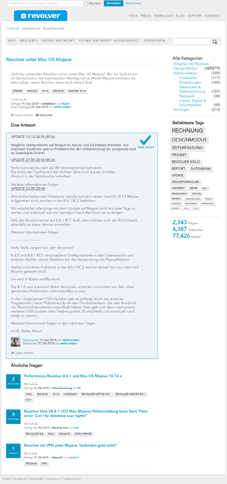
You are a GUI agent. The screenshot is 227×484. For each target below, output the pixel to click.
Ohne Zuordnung (62, 388)
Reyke (65, 104)
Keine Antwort (58, 40)
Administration (186, 73)
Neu (12, 40)
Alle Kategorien (187, 59)
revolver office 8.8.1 (96, 394)
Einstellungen (190, 83)
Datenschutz (72, 478)
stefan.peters (62, 107)
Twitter (6, 478)
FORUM (13, 29)
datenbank (201, 169)
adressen (176, 204)
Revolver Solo (60, 428)
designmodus (189, 140)
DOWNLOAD (163, 16)
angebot (178, 188)
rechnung (187, 131)
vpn (44, 464)
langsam (70, 394)
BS (79, 388)
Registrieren (133, 3)
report (178, 169)
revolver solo (186, 162)
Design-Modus (185, 69)
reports (176, 199)
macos (32, 91)
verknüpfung (207, 204)
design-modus (179, 194)
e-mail (186, 208)
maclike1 (73, 457)
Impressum (53, 478)
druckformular (185, 182)
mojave (58, 91)
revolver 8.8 (34, 434)
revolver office (193, 199)
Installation (188, 78)
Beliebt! (29, 40)
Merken (95, 3)
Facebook (20, 478)
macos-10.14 (77, 91)
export (196, 208)
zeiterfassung (187, 148)
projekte (175, 208)
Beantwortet (31, 340)
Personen (154, 40)
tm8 (76, 428)
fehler (208, 199)
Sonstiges (181, 110)
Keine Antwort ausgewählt (109, 40)
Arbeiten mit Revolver (191, 64)
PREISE (146, 16)
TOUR (133, 16)
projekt (179, 155)
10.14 (45, 91)
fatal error (83, 434)
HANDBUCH (31, 29)
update (178, 175)
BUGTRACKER (53, 29)
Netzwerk (187, 96)
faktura (196, 194)
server (193, 188)
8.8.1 (29, 400)
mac (204, 188)
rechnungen (190, 204)
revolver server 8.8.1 (130, 394)
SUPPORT (195, 16)
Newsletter (36, 478)
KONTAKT (212, 16)
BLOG (180, 16)
